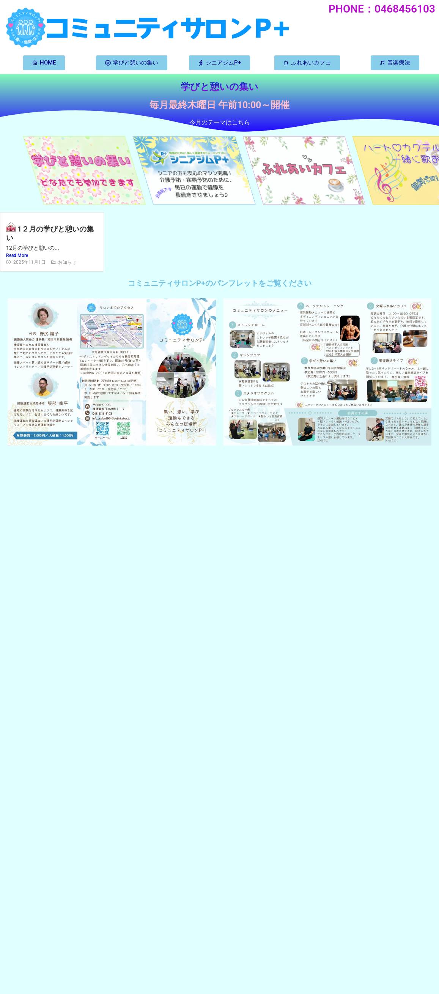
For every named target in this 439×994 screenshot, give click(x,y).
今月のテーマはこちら (219, 122)
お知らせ (67, 262)
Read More (17, 255)
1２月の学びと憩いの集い (50, 233)
